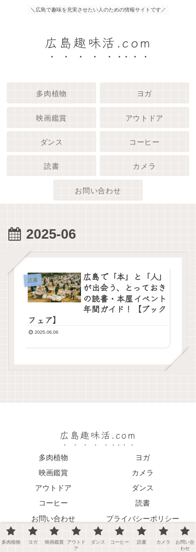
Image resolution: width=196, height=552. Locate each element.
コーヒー (53, 503)
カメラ (143, 472)
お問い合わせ (53, 518)
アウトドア (53, 488)
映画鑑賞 (53, 472)
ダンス (143, 488)
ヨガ (142, 457)
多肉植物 (53, 457)
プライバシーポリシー (142, 518)
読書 (142, 503)
